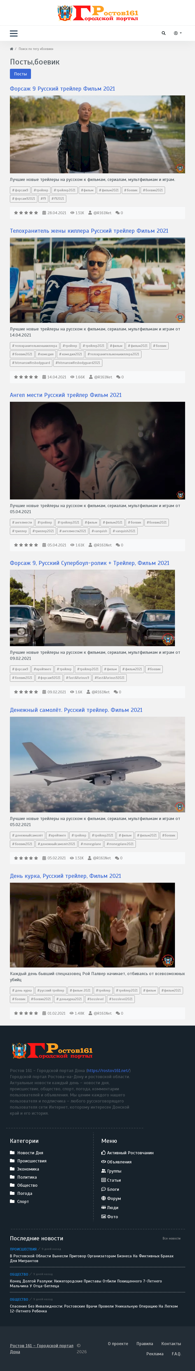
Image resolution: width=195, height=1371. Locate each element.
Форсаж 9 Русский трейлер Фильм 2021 (65, 88)
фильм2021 (110, 190)
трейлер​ (71, 346)
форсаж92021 (25, 198)
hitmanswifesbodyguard (32, 363)
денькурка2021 (70, 999)
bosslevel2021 (122, 999)
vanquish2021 (125, 531)
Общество (19, 1274)
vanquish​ (100, 531)
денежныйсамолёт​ (29, 835)
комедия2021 (72, 354)
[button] (14, 33)
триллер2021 (44, 531)
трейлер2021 (66, 190)
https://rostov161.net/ (108, 1070)
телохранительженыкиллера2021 (114, 354)
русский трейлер (52, 990)
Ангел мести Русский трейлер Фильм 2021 (69, 395)
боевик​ (132, 190)
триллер (21, 531)
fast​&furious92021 (110, 678)
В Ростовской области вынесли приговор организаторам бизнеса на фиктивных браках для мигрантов (91, 1258)
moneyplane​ (92, 844)
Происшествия (23, 1249)
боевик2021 (23, 354)
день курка (23, 990)
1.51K (77, 212)
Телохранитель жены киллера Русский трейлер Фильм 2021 (93, 231)
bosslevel (97, 999)
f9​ (44, 198)
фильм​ (88, 190)
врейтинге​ (43, 669)
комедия (47, 354)
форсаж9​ (21, 190)
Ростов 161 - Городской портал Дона (41, 1349)
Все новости (172, 1238)
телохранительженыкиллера (36, 346)
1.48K (77, 1013)
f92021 (59, 198)
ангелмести (23, 522)
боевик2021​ (154, 190)
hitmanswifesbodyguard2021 (79, 363)
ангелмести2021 (74, 531)
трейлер (42, 190)
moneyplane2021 (121, 844)
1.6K (76, 692)
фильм (117, 346)
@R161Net (102, 212)
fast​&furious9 (79, 678)
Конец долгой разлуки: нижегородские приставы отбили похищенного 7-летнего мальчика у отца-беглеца (86, 1284)
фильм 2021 (81, 990)
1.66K (77, 377)
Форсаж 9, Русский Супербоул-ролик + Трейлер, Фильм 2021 (93, 563)
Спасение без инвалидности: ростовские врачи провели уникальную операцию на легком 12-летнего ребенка (94, 1309)
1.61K (77, 545)
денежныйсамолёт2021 (57, 844)
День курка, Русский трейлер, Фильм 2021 (68, 876)
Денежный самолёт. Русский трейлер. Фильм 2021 (79, 710)
